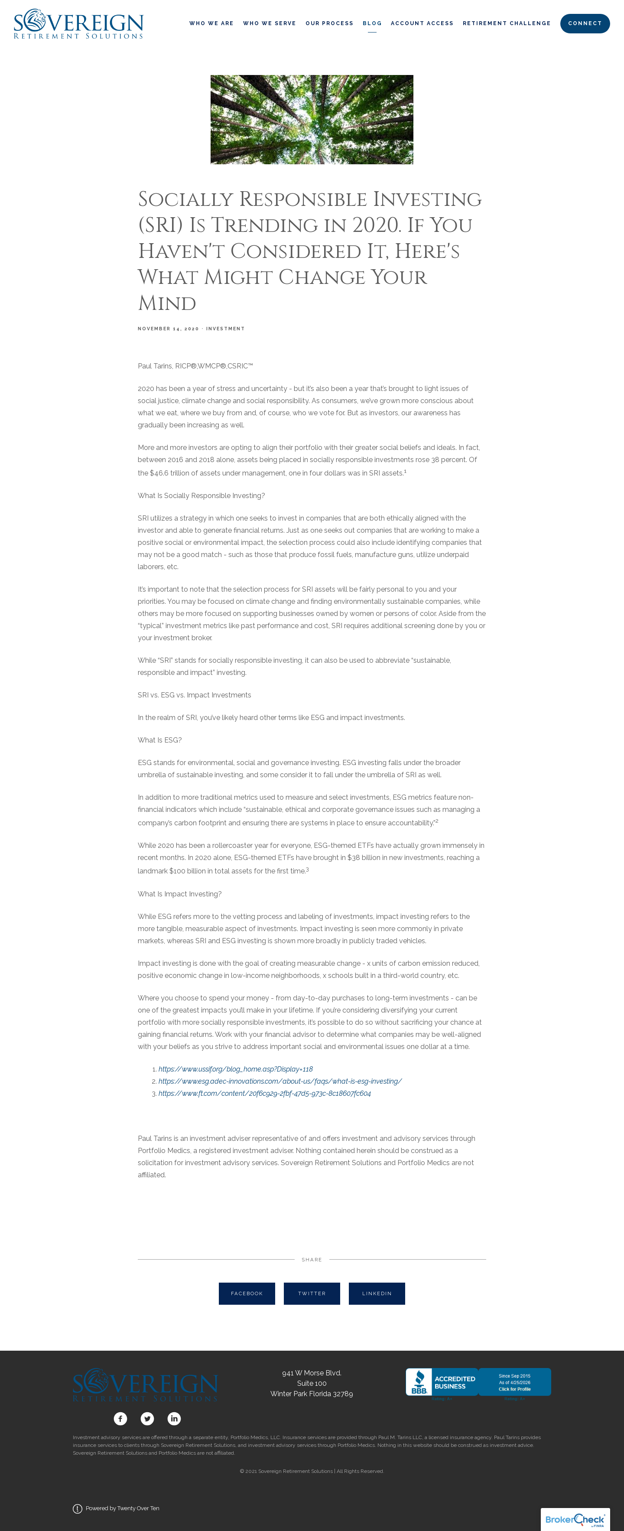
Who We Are (211, 23)
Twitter (312, 1293)
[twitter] (147, 1419)
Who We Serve (269, 23)
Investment (225, 328)
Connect (585, 23)
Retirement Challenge (507, 23)
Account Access (422, 23)
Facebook (247, 1293)
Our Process (330, 23)
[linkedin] (172, 1419)
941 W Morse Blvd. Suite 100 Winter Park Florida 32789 (311, 1383)
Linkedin (377, 1293)
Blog (372, 23)
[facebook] (120, 1419)
